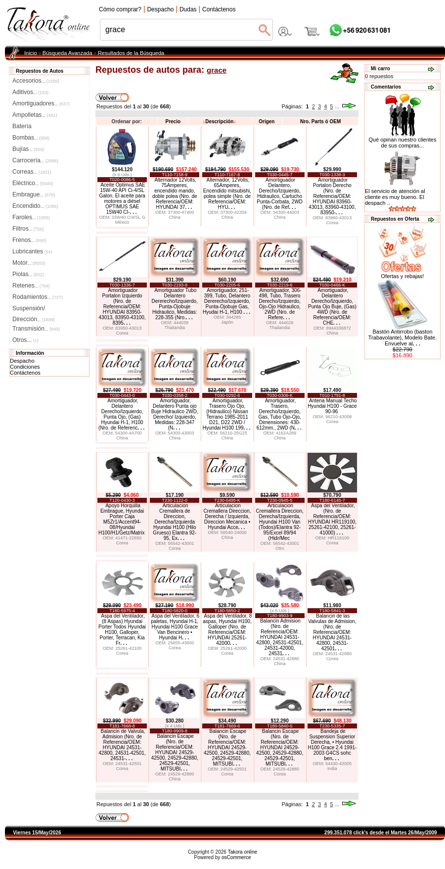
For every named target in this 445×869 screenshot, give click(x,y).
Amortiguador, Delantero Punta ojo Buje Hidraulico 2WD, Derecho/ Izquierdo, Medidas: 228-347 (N (174, 414)
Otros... (25, 340)
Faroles (31, 217)
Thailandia (175, 327)
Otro (279, 548)
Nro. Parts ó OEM (320, 121)
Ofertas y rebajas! (402, 276)
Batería (22, 126)
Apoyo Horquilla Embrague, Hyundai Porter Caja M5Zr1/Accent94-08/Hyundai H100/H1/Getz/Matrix (121, 519)
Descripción (219, 121)
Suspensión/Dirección (33, 309)
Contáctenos (25, 373)
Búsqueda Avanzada (67, 53)
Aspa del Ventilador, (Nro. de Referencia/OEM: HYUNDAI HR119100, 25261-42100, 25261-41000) (332, 519)
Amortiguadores (41, 103)
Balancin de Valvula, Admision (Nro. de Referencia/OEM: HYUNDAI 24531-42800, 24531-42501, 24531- (122, 744)
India (332, 768)
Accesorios (35, 80)
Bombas (30, 137)
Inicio (30, 53)
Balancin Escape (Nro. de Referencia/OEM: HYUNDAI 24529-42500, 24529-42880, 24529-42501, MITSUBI (174, 752)
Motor (28, 262)
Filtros (28, 228)
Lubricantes (32, 251)
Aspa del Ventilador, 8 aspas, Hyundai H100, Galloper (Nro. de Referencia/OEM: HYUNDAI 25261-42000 (227, 629)
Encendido (35, 205)
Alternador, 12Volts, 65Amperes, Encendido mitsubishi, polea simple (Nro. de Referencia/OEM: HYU (227, 193)
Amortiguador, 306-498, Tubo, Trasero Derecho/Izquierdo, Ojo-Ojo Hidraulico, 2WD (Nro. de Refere (280, 304)
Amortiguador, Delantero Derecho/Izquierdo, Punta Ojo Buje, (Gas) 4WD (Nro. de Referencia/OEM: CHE (332, 307)
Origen (266, 121)
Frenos (29, 240)
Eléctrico (32, 183)
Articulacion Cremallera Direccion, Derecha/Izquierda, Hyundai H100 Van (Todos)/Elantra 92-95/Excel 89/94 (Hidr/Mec (280, 522)
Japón (227, 322)
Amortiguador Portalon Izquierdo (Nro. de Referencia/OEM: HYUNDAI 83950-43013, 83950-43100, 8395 (122, 307)
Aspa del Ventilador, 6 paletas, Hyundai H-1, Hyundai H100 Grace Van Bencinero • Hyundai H (175, 626)
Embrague (33, 194)
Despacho (22, 361)
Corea (332, 222)
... (337, 106)
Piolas (28, 274)
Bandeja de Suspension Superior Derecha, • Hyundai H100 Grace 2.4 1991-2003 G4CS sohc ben (332, 744)
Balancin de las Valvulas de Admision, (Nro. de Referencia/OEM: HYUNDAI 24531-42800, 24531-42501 (332, 632)
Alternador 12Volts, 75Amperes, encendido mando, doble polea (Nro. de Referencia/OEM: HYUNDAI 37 (174, 193)
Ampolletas (34, 114)
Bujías (28, 148)
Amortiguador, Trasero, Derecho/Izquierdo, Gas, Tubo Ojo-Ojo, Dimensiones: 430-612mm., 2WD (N (279, 414)
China (175, 217)
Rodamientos (37, 296)
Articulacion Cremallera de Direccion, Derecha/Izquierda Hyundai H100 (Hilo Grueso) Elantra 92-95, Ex (174, 522)
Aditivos (30, 92)
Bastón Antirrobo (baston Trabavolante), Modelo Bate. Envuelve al (402, 337)
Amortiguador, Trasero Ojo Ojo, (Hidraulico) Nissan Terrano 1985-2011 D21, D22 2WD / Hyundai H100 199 (227, 414)
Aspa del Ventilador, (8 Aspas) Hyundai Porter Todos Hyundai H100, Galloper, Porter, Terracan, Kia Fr (122, 629)
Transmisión (36, 328)
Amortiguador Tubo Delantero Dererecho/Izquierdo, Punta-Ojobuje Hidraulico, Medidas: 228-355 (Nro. (175, 304)
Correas (31, 171)
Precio (172, 121)
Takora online (242, 852)
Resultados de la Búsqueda (131, 53)
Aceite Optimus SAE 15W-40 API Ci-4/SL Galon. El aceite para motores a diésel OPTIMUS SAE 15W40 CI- (122, 198)
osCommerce (236, 857)
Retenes (31, 285)
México (122, 222)
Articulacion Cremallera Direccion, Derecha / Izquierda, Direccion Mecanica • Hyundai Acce (227, 516)
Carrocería (35, 160)
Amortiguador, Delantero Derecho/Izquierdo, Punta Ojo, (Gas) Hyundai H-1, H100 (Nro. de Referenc (121, 414)
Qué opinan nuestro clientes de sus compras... (403, 140)
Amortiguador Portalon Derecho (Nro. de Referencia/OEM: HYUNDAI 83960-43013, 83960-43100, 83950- (332, 196)
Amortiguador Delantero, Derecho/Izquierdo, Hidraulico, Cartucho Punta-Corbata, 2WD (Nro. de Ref (280, 193)
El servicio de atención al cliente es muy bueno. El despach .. (395, 197)
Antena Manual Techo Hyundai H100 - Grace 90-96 (332, 406)
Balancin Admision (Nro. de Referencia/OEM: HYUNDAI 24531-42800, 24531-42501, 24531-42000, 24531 (279, 637)
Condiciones (25, 367)
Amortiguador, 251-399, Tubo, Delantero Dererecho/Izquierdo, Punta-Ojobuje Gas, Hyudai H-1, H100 (226, 301)
